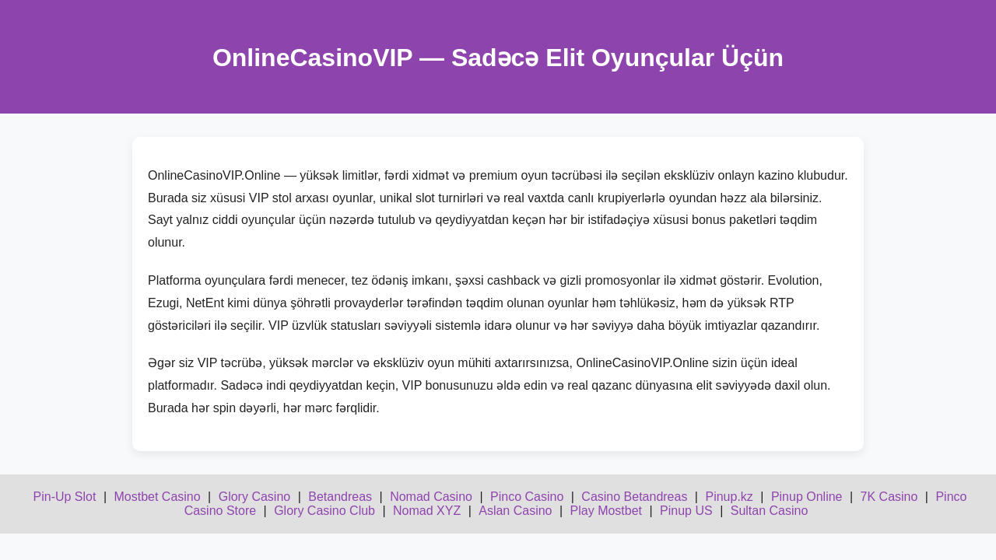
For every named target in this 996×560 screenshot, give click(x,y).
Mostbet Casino (157, 496)
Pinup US (686, 510)
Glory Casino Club (324, 510)
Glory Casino (254, 496)
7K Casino (889, 496)
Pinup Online (807, 496)
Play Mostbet (606, 510)
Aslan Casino (515, 510)
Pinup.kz (728, 496)
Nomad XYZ (427, 510)
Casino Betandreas (634, 496)
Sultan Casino (769, 510)
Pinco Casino (526, 496)
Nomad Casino (431, 496)
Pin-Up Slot (64, 496)
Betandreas (340, 496)
